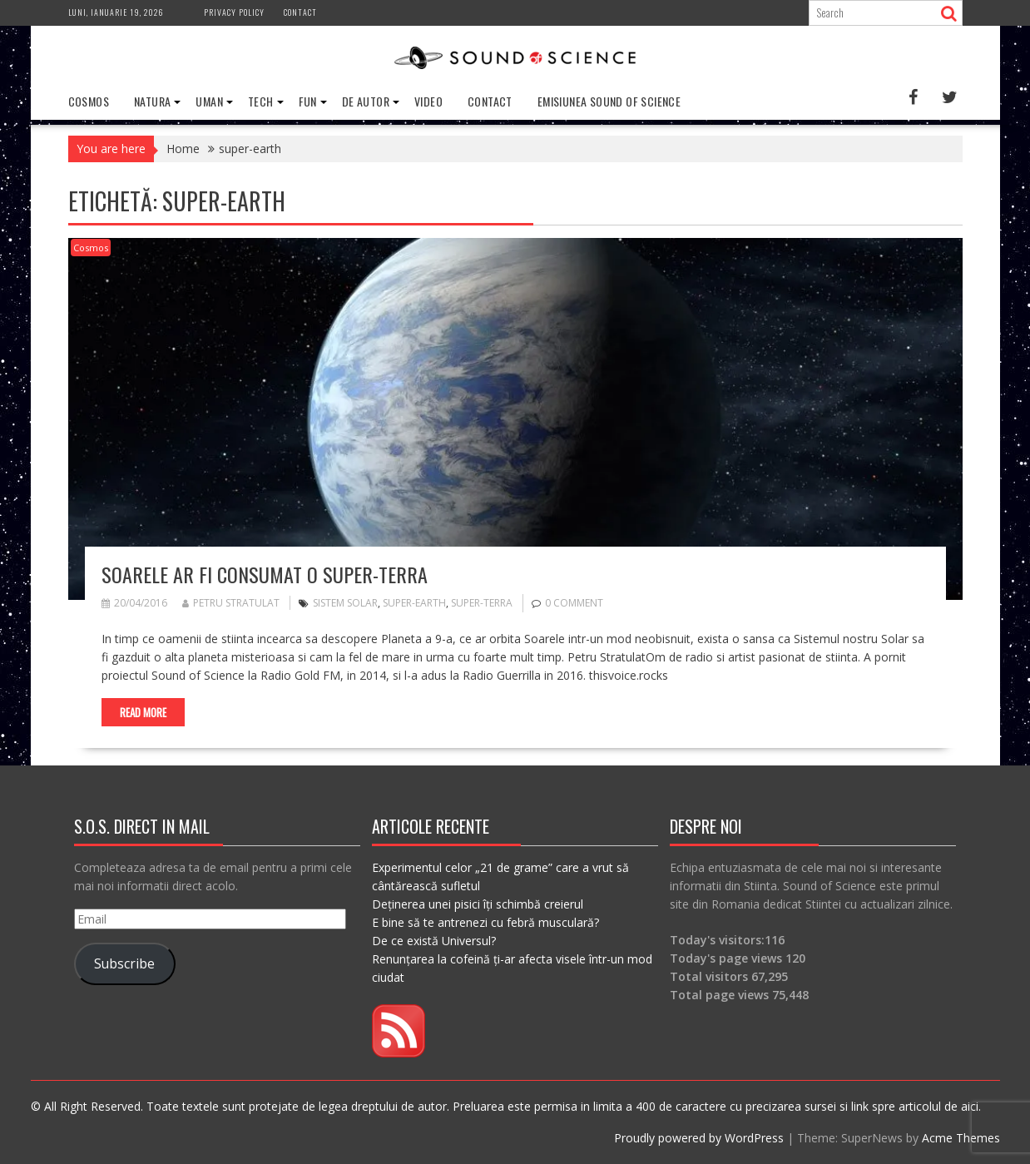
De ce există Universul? (434, 941)
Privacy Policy (234, 12)
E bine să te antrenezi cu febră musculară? (485, 922)
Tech (261, 101)
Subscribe (124, 963)
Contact (300, 12)
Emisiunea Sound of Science (609, 101)
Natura (152, 101)
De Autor (365, 101)
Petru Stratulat (231, 603)
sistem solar (345, 603)
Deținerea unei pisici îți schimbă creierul (477, 904)
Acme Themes (961, 1138)
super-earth (414, 603)
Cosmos (88, 101)
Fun (308, 101)
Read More (143, 712)
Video (428, 101)
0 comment (574, 603)
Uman (209, 101)
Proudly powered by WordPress (699, 1138)
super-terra (482, 603)
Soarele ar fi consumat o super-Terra (265, 574)
